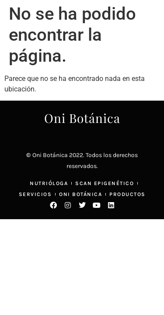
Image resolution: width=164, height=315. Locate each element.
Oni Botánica (82, 118)
